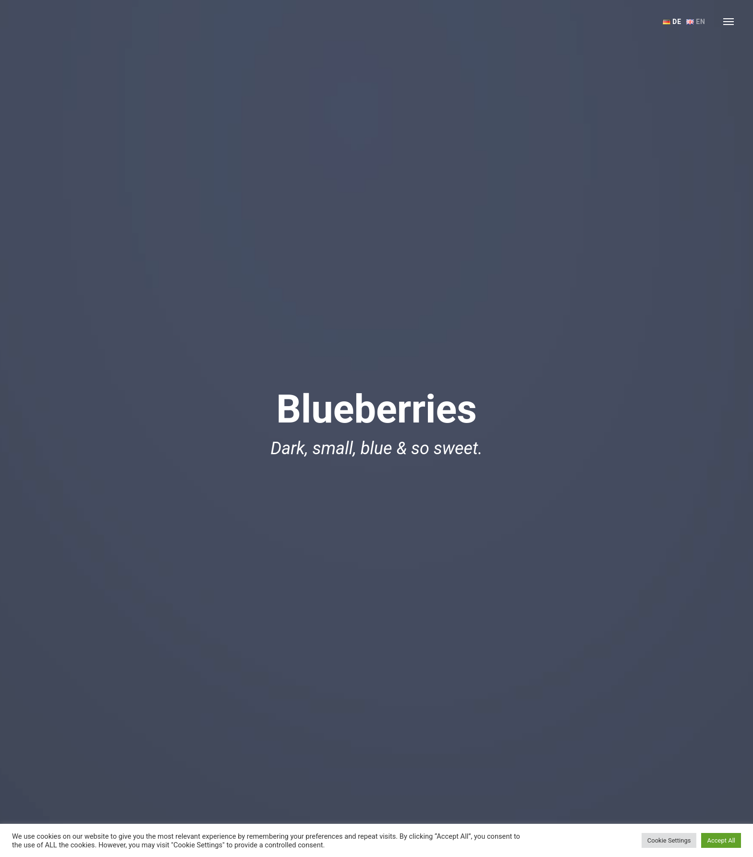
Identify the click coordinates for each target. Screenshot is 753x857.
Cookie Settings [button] (669, 840)
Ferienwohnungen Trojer (57, 21)
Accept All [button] (721, 840)
